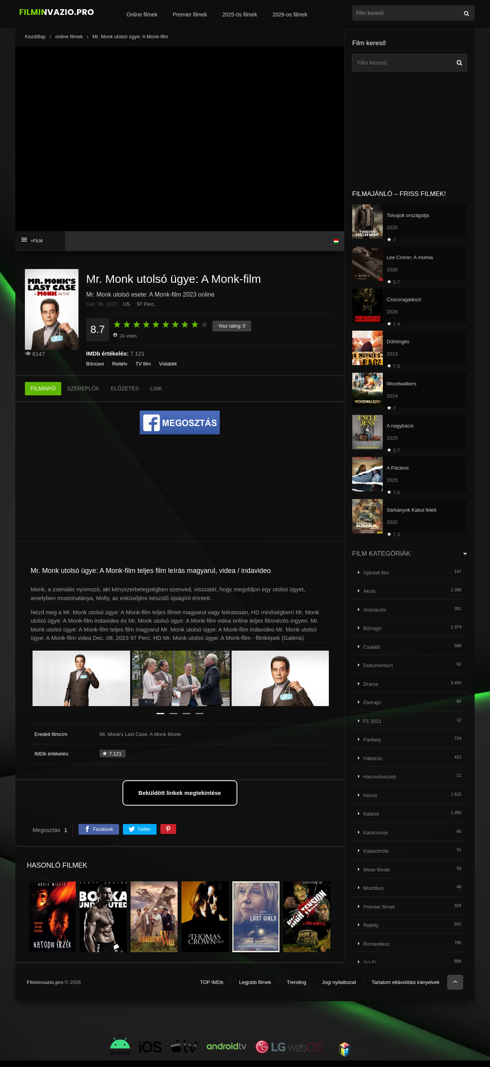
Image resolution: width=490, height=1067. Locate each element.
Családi (371, 647)
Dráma (370, 684)
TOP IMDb (211, 982)
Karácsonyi (375, 832)
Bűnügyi (95, 364)
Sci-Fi (369, 962)
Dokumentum (378, 665)
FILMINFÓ (43, 388)
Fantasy (372, 739)
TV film (143, 364)
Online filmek (141, 14)
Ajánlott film (376, 573)
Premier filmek (190, 14)
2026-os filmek (290, 14)
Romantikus (376, 944)
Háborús (372, 758)
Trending (296, 982)
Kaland (371, 814)
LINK (156, 388)
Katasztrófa (376, 851)
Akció (369, 591)
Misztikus (373, 888)
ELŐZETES (125, 388)
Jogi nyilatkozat (339, 982)
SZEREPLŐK (83, 388)
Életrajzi (372, 702)
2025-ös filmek (239, 14)
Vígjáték (168, 364)
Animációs (374, 610)
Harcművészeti (379, 777)
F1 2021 (372, 721)
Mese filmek (376, 870)
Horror (370, 795)
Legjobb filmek (255, 982)
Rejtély (119, 364)
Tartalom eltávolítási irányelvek (405, 982)
